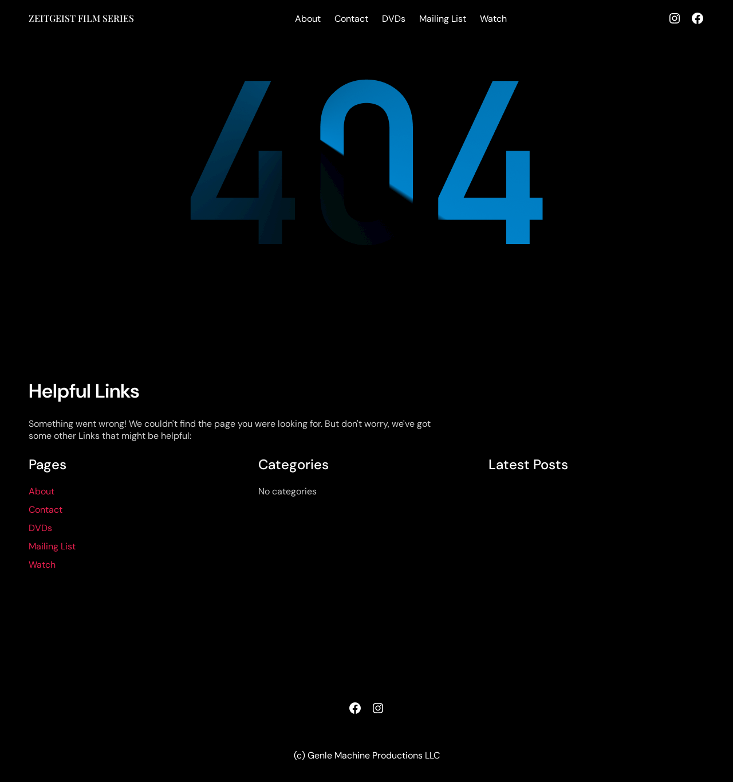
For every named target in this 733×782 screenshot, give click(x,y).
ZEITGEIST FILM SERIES (81, 18)
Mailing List (442, 19)
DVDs (393, 19)
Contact (351, 19)
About (308, 19)
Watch (493, 19)
